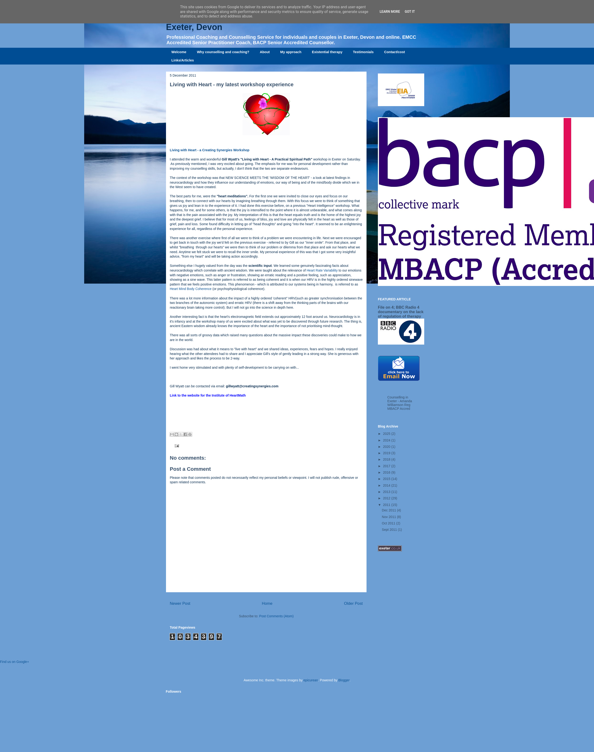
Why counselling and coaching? (223, 52)
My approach (290, 52)
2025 (387, 434)
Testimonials (363, 52)
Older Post (353, 603)
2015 (387, 479)
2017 (387, 466)
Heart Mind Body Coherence (191, 289)
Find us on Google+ (14, 662)
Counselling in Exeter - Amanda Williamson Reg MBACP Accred (399, 403)
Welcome (178, 52)
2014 (387, 485)
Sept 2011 (390, 530)
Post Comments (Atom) (276, 616)
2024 (387, 440)
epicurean (310, 680)
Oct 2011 (389, 523)
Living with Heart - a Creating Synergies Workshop (209, 150)
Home (267, 603)
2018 (387, 459)
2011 (387, 505)
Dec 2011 (389, 510)
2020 (387, 447)
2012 (387, 498)
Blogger (343, 680)
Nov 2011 (389, 517)
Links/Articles (182, 60)
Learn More (390, 11)
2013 (387, 492)
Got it (410, 11)
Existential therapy (327, 52)
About (265, 52)
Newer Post (180, 603)
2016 (387, 472)
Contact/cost (394, 52)
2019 (387, 453)
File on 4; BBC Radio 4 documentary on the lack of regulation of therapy (401, 311)
